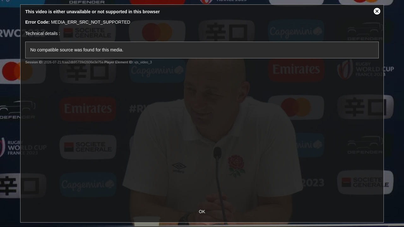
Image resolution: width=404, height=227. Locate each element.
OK (202, 211)
